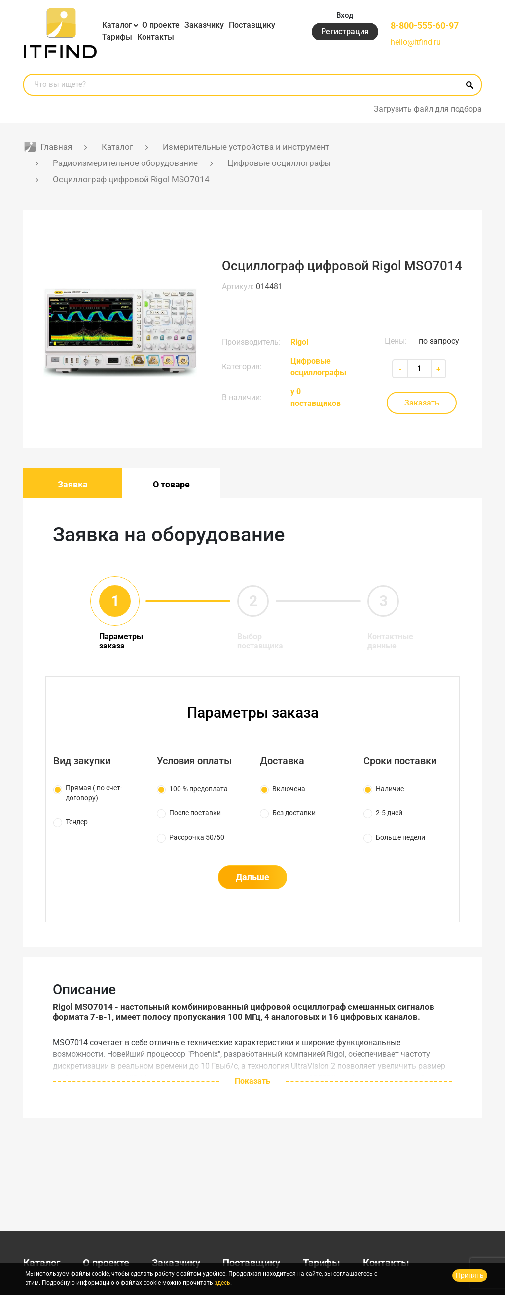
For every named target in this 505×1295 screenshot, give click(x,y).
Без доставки (294, 813)
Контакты (155, 36)
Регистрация (345, 32)
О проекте (161, 25)
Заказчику (204, 25)
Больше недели (400, 837)
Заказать (421, 402)
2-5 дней (389, 813)
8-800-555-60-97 (425, 25)
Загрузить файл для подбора (428, 109)
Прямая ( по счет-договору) (94, 793)
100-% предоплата (198, 789)
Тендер (77, 822)
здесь (222, 1282)
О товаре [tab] (171, 484)
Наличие (390, 789)
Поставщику (252, 25)
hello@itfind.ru (416, 42)
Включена (288, 789)
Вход (345, 14)
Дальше (252, 877)
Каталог (117, 25)
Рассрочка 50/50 (196, 837)
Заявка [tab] (73, 484)
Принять (470, 1275)
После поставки (195, 813)
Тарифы (117, 36)
